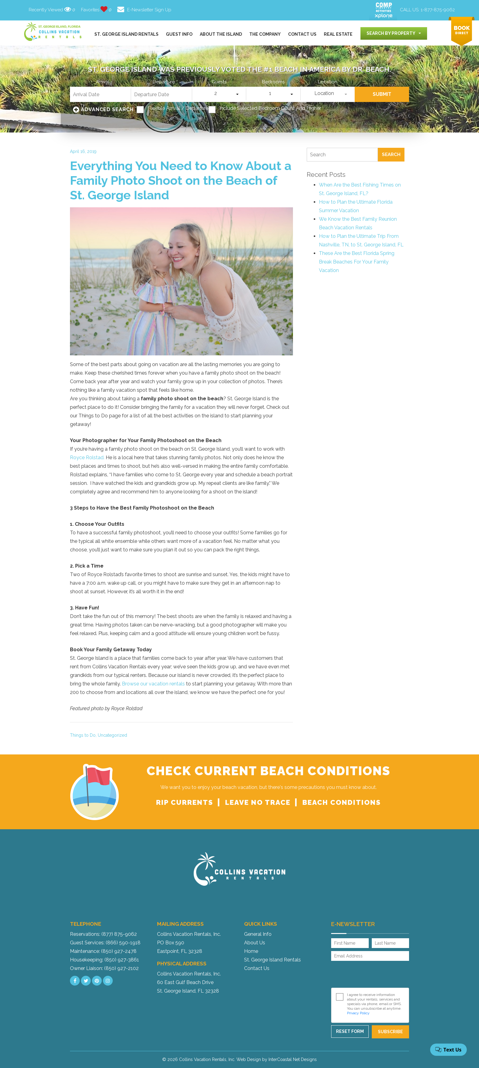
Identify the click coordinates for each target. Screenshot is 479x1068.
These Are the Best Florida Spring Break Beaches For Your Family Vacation (356, 261)
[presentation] (371, 974)
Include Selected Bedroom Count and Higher (270, 108)
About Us (254, 943)
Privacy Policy (358, 1013)
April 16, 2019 (83, 151)
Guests (219, 82)
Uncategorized (112, 735)
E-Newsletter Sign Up (144, 10)
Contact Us (302, 34)
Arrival (102, 82)
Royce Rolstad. (87, 457)
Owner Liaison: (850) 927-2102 (104, 968)
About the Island (221, 34)
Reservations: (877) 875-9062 (103, 934)
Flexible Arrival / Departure (178, 108)
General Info (258, 934)
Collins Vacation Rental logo (53, 31)
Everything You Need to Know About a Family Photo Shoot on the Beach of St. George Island (180, 180)
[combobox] (393, 33)
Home (251, 951)
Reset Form (350, 1031)
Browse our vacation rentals (153, 684)
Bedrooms (273, 82)
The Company (265, 34)
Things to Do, (83, 735)
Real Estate (338, 34)
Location (327, 82)
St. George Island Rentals (126, 34)
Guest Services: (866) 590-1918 (105, 943)
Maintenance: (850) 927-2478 (103, 951)
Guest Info (179, 34)
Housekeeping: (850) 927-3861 (104, 960)
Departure (164, 82)
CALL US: (427, 10)
